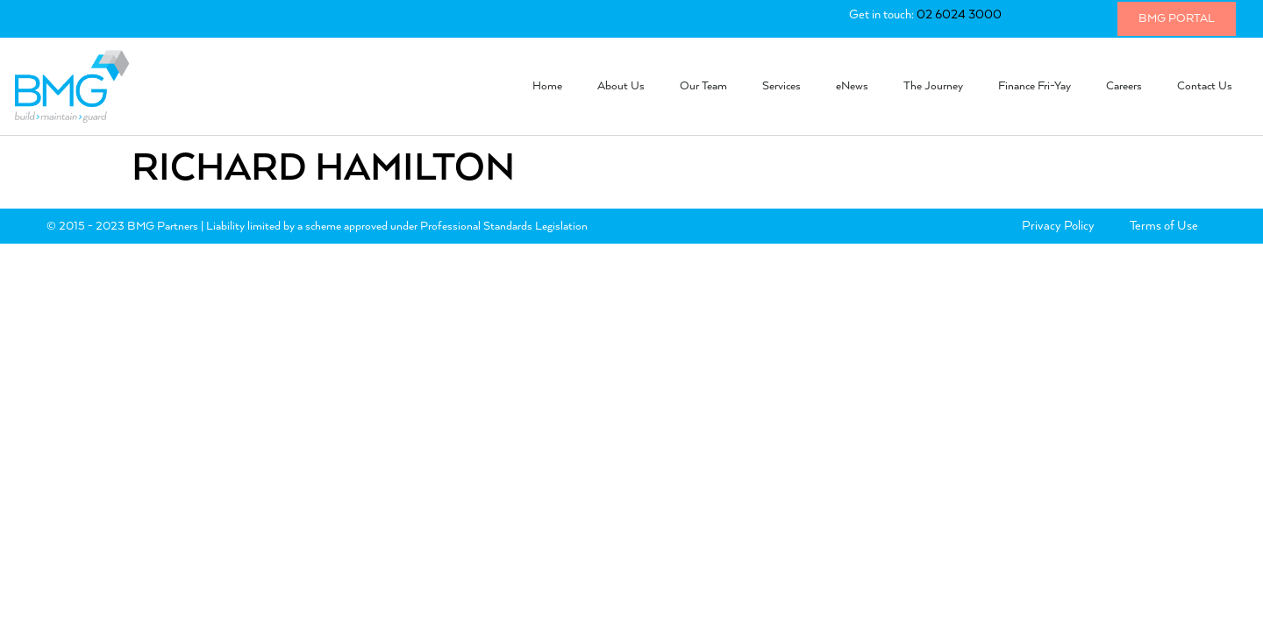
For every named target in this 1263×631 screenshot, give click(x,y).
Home (547, 86)
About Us (621, 86)
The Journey (933, 86)
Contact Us (1204, 86)
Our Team (703, 86)
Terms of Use (1164, 226)
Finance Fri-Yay (1034, 86)
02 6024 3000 (959, 15)
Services (781, 86)
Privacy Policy (1058, 226)
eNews (852, 86)
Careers (1124, 86)
